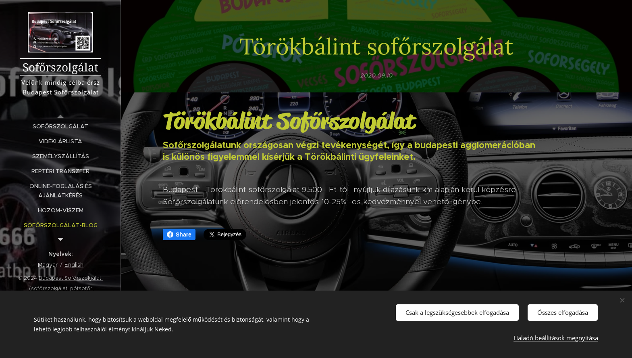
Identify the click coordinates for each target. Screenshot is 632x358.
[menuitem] (60, 126)
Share (179, 234)
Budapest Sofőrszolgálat (71, 278)
